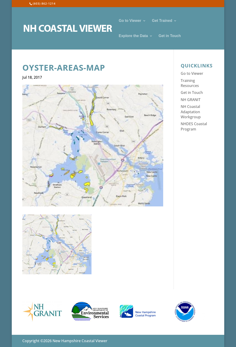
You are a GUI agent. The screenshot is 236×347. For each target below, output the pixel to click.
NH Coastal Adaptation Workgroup (191, 111)
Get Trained (162, 21)
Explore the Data (133, 36)
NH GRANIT (191, 99)
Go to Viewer (130, 21)
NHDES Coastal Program (194, 126)
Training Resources (190, 83)
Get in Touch (170, 36)
